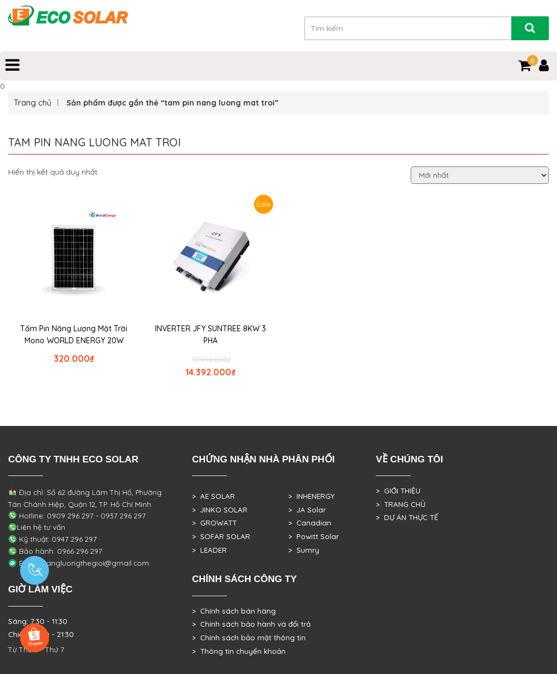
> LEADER (209, 550)
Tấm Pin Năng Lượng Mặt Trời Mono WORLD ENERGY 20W (73, 334)
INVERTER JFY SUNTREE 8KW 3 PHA (210, 334)
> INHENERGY (311, 496)
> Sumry (303, 550)
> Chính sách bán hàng (234, 611)
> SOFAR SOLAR (221, 536)
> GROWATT (214, 522)
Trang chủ (33, 102)
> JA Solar (307, 509)
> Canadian (309, 522)
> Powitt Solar (313, 536)
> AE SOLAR (213, 496)
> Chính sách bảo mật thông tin (249, 637)
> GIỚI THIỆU (398, 490)
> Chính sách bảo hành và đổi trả (251, 624)
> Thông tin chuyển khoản (239, 651)
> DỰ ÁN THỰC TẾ (407, 517)
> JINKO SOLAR (219, 509)
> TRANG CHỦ (400, 504)
